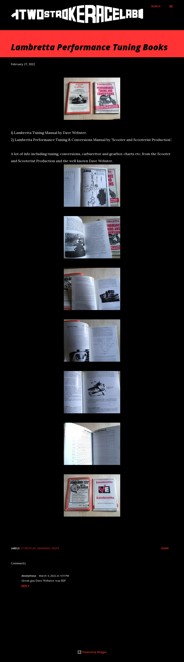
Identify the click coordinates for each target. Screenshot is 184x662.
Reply (26, 586)
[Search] (155, 6)
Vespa (55, 548)
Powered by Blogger (92, 652)
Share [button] (165, 548)
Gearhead (43, 548)
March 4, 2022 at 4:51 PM (54, 575)
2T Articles (28, 548)
